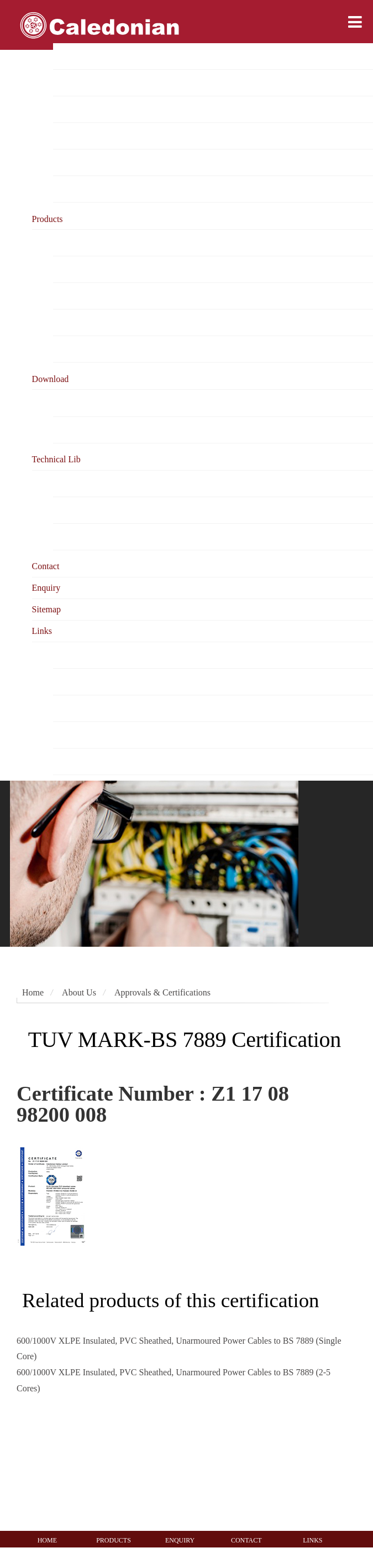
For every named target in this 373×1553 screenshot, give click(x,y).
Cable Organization (87, 682)
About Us (79, 992)
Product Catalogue (86, 403)
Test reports (73, 163)
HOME (47, 1540)
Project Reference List (92, 110)
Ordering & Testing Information (109, 323)
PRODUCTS (113, 1540)
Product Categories (86, 243)
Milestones (72, 189)
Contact (46, 566)
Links (42, 631)
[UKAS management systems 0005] (210, 1466)
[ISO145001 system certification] (177, 1466)
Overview (70, 56)
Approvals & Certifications (101, 136)
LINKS (312, 1540)
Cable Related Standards (96, 483)
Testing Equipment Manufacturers (113, 735)
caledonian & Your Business (103, 296)
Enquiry (46, 587)
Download (50, 379)
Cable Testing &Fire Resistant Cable (117, 510)
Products (47, 219)
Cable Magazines (83, 708)
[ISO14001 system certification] (140, 1466)
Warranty (69, 349)
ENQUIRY (180, 1540)
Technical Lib (56, 459)
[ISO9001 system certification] (106, 1466)
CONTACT (246, 1540)
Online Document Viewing (100, 430)
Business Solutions (86, 270)
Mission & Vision (84, 83)
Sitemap (46, 609)
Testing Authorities (86, 761)
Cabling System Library (95, 536)
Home (33, 992)
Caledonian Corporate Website (107, 655)
